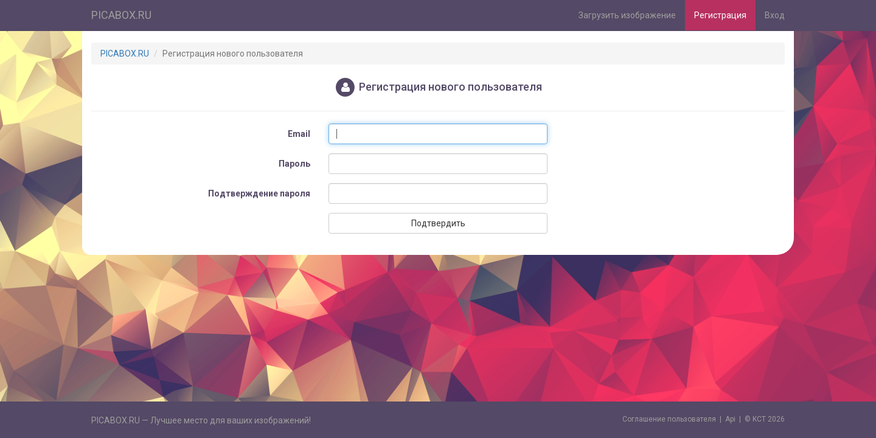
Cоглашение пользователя (669, 419)
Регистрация (720, 15)
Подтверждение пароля (259, 193)
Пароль (294, 164)
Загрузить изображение (627, 15)
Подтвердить (438, 223)
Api (730, 419)
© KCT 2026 (765, 419)
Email (299, 134)
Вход (775, 15)
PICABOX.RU (121, 15)
